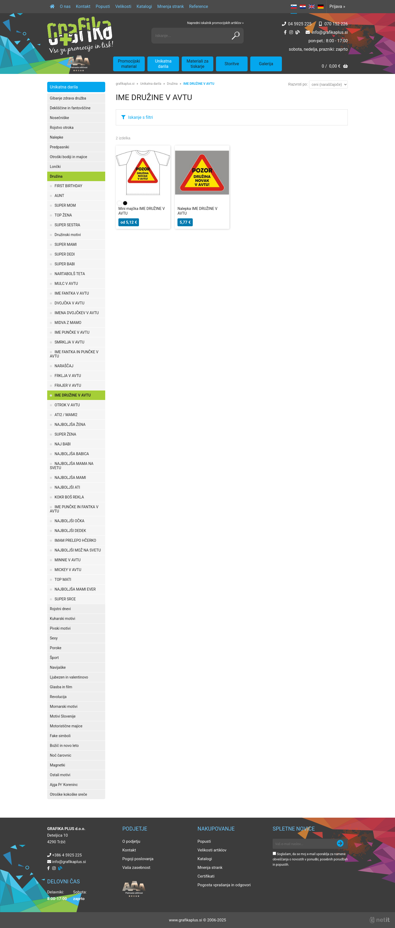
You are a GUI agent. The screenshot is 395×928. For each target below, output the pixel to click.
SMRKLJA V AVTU (69, 342)
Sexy (53, 638)
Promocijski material (129, 64)
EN (312, 6)
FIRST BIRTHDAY (68, 186)
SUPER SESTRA (67, 225)
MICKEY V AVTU (68, 570)
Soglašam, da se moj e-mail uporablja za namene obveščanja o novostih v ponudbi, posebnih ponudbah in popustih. (310, 859)
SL (294, 6)
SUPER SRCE (65, 599)
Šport (54, 658)
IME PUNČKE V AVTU (72, 332)
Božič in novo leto (64, 745)
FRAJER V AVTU (68, 385)
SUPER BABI (65, 264)
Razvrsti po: (298, 84)
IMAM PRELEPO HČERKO (75, 540)
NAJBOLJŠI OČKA (69, 521)
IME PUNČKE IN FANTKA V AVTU (74, 509)
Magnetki (57, 765)
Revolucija (58, 697)
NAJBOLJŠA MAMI (70, 477)
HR (303, 6)
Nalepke (56, 137)
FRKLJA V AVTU (68, 376)
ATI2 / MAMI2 (66, 415)
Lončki (55, 166)
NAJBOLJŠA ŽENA (70, 424)
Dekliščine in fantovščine (70, 108)
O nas (65, 6)
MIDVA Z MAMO (68, 323)
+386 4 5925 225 (67, 855)
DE (320, 6)
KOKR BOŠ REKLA (69, 497)
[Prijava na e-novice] (340, 844)
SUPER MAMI (66, 244)
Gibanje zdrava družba (68, 98)
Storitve (232, 63)
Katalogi (144, 6)
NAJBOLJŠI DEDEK (70, 531)
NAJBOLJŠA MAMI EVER (75, 589)
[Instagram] (291, 32)
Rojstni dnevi (60, 609)
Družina (56, 176)
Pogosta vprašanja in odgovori (224, 885)
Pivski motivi (60, 628)
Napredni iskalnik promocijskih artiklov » (215, 23)
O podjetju (131, 841)
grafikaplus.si (125, 84)
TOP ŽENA (63, 215)
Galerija (266, 63)
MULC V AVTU (66, 283)
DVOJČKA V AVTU (69, 303)
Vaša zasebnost (136, 867)
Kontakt (83, 6)
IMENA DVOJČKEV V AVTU (77, 313)
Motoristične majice (66, 726)
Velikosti (123, 6)
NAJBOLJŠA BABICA (72, 454)
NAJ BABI (63, 444)
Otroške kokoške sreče (68, 794)
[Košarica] (335, 66)
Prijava (337, 6)
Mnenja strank (170, 6)
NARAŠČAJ (64, 366)
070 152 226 (336, 23)
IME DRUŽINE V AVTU (73, 395)
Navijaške (58, 667)
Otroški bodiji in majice (68, 157)
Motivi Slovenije (62, 716)
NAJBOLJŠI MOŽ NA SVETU (78, 550)
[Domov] (52, 6)
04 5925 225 (299, 23)
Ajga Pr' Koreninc (64, 785)
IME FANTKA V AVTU (72, 293)
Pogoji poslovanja (137, 858)
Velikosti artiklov (212, 850)
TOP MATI (63, 579)
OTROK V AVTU (67, 405)
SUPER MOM (65, 205)
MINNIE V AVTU (68, 560)
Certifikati (206, 876)
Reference (198, 6)
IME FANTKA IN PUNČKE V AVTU (74, 354)
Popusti (103, 6)
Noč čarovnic (60, 755)
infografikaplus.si (330, 32)
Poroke (55, 648)
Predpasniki (59, 147)
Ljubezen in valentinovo (69, 677)
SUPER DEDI (65, 254)
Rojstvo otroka (62, 127)
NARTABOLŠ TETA (70, 274)
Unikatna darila (163, 64)
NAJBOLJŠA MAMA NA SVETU (71, 465)
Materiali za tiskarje (198, 64)
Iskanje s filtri (140, 117)
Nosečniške (59, 118)
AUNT (59, 196)
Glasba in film (61, 687)
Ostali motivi (60, 775)
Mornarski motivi (64, 706)
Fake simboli (60, 736)
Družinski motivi (68, 235)
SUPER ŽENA (65, 434)
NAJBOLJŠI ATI (67, 487)
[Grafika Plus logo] (80, 35)
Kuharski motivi (62, 618)
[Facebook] (285, 32)
